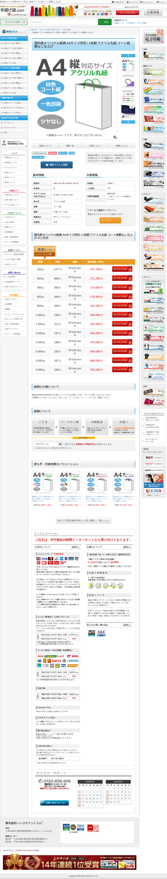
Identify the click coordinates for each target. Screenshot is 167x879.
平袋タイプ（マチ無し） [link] (13, 103)
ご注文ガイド (119, 2)
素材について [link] (10, 172)
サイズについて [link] (11, 167)
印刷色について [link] (11, 163)
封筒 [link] (5, 132)
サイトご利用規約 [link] (12, 242)
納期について (122, 146)
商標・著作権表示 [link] (12, 237)
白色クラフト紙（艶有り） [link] (13, 48)
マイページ (133, 2)
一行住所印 (130, 23)
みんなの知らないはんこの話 (152, 440)
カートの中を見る (127, 13)
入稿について (95, 146)
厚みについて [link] (10, 177)
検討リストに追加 (56, 165)
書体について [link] (10, 182)
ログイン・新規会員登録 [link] (14, 254)
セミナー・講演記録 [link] (12, 334)
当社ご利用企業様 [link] (12, 324)
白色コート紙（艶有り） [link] (13, 43)
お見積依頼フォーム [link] (12, 282)
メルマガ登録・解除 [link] (12, 259)
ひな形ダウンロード (110, 220)
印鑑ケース (119, 23)
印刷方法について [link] (12, 158)
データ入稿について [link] (12, 205)
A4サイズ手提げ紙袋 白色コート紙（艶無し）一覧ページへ (83, 520)
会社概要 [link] (8, 304)
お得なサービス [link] (11, 264)
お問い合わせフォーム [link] (13, 287)
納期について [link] (10, 227)
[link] (43, 489)
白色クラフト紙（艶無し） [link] (13, 58)
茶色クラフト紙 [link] (9, 63)
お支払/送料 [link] (9, 222)
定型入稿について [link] (12, 200)
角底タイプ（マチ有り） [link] (13, 113)
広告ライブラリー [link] (12, 329)
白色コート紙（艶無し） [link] (13, 53)
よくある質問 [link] (10, 277)
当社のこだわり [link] (11, 299)
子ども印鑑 (141, 23)
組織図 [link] (7, 309)
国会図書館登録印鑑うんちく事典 (152, 419)
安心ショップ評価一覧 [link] (13, 319)
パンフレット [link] (8, 123)
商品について (45, 146)
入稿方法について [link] (12, 195)
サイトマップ (147, 2)
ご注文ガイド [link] (10, 217)
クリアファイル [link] (9, 128)
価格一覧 (70, 146)
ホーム (161, 2)
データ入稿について (77, 397)
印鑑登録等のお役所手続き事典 (152, 426)
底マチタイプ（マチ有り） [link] (13, 108)
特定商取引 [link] (9, 232)
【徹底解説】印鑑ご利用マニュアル (152, 433)
